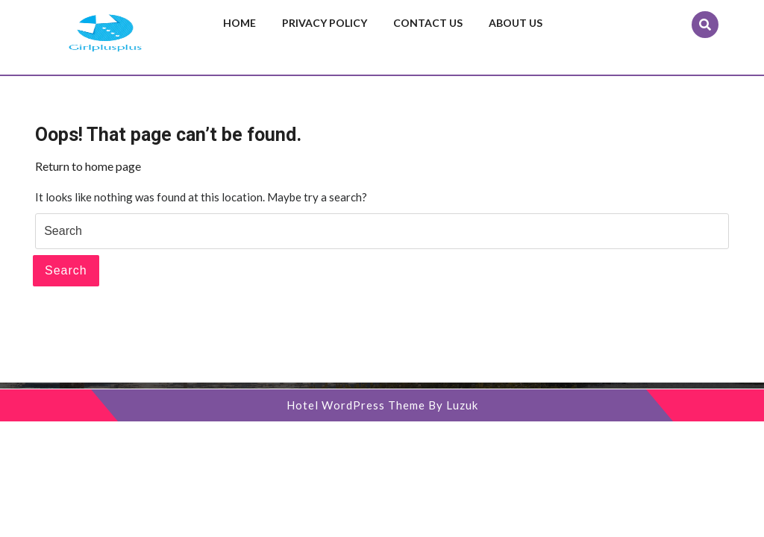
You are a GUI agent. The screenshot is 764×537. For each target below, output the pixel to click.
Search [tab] (66, 270)
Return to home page (88, 166)
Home (239, 22)
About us (515, 22)
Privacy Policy (324, 22)
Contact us (428, 22)
